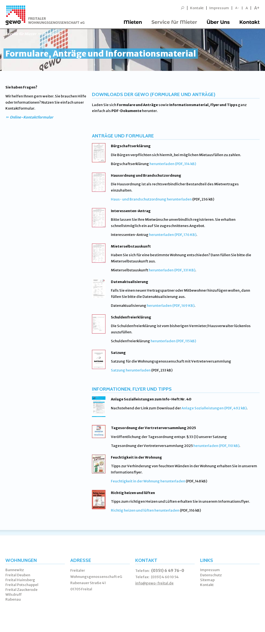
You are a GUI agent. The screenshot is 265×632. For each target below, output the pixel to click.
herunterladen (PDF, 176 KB (172, 234)
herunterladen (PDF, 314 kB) (173, 164)
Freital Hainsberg (20, 580)
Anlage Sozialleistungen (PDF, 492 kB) (214, 408)
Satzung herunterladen (131, 370)
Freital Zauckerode (21, 589)
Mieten (133, 22)
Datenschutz (211, 575)
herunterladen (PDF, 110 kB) (216, 445)
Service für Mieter (174, 22)
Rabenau (13, 599)
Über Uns (218, 22)
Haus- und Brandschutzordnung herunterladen (151, 199)
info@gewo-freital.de (154, 583)
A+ (257, 8)
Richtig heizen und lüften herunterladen (145, 510)
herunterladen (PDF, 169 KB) (170, 305)
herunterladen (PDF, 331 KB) (172, 270)
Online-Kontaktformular (31, 117)
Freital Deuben (17, 575)
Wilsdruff (13, 594)
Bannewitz (14, 570)
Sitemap (207, 580)
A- (237, 7)
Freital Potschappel (21, 584)
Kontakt (197, 8)
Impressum (219, 8)
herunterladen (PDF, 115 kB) (173, 341)
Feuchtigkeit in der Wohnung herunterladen (148, 481)
